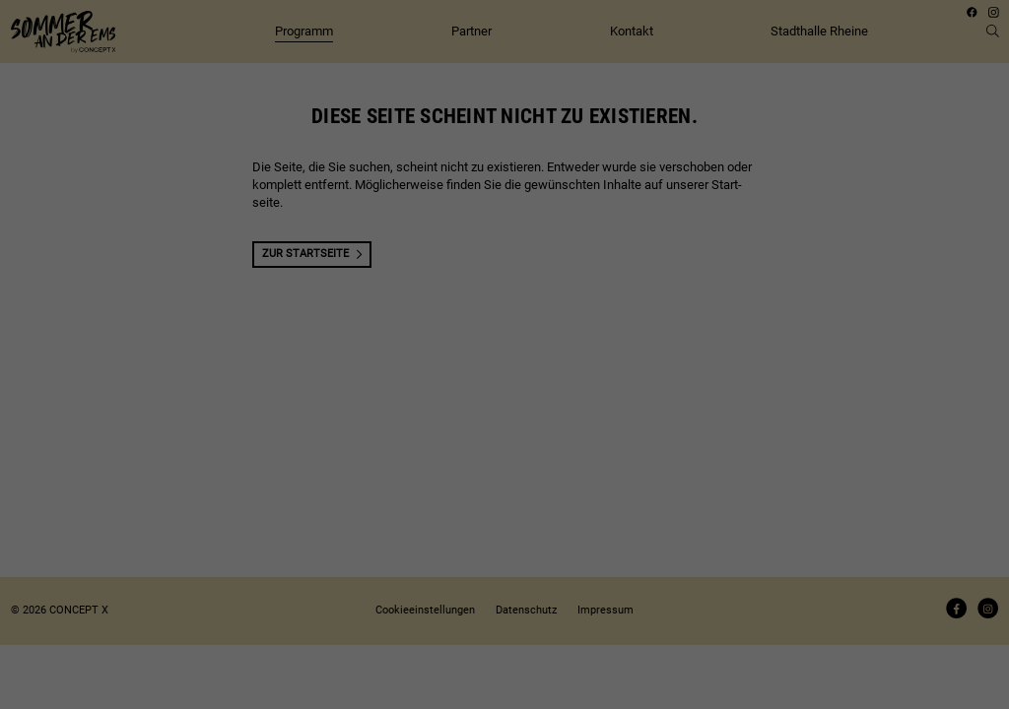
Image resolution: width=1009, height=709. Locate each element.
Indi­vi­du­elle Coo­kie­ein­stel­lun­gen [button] (504, 361)
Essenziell (372, 222)
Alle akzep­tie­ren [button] (504, 274)
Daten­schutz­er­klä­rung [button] (512, 395)
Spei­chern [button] (505, 318)
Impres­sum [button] (577, 395)
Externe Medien (614, 222)
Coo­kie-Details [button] (440, 395)
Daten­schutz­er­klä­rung (451, 171)
